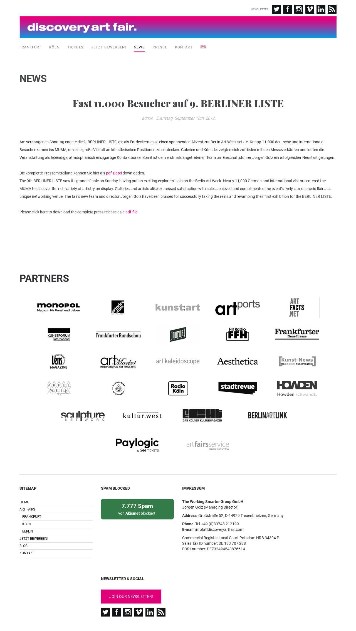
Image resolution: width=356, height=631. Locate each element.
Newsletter (259, 9)
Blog (23, 522)
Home (24, 478)
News (139, 47)
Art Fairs (27, 485)
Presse (160, 47)
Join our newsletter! (131, 572)
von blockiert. (137, 484)
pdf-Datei (114, 174)
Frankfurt (30, 47)
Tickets (75, 47)
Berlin (27, 507)
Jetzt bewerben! (108, 47)
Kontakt (184, 47)
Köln (54, 47)
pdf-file (131, 213)
